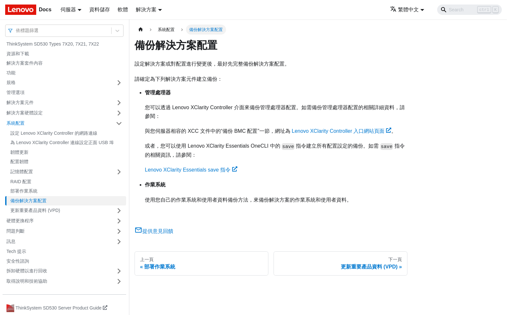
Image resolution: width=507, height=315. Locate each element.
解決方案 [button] (146, 9)
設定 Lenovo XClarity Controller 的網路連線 (53, 133)
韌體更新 (19, 152)
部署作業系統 (24, 191)
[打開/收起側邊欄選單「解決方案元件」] (119, 103)
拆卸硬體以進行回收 (26, 270)
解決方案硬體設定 (24, 112)
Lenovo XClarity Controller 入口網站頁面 (341, 131)
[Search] (469, 10)
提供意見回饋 (154, 231)
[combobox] (16, 30)
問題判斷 (15, 231)
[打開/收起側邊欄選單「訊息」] (119, 241)
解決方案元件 (20, 102)
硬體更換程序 (20, 220)
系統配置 (15, 123)
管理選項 (15, 92)
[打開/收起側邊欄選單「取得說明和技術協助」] (119, 281)
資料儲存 (99, 9)
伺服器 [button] (68, 9)
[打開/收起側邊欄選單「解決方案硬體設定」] (119, 113)
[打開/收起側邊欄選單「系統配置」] (119, 123)
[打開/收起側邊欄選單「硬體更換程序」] (119, 221)
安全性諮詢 (17, 261)
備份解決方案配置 (28, 200)
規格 (11, 82)
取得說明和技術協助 (26, 281)
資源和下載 (17, 53)
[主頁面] (141, 30)
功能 (11, 72)
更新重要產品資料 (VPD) (35, 210)
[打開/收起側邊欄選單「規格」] (119, 83)
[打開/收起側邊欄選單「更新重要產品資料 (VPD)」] (119, 210)
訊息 (11, 241)
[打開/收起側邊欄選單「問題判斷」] (119, 231)
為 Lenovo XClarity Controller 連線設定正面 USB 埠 (62, 142)
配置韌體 (19, 161)
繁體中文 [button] (404, 9)
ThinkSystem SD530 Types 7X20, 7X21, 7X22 (52, 44)
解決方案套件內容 (24, 63)
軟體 (123, 9)
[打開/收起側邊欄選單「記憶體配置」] (119, 172)
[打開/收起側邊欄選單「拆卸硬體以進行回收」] (119, 271)
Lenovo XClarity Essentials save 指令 (191, 170)
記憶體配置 (21, 171)
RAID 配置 (20, 181)
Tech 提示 (16, 251)
